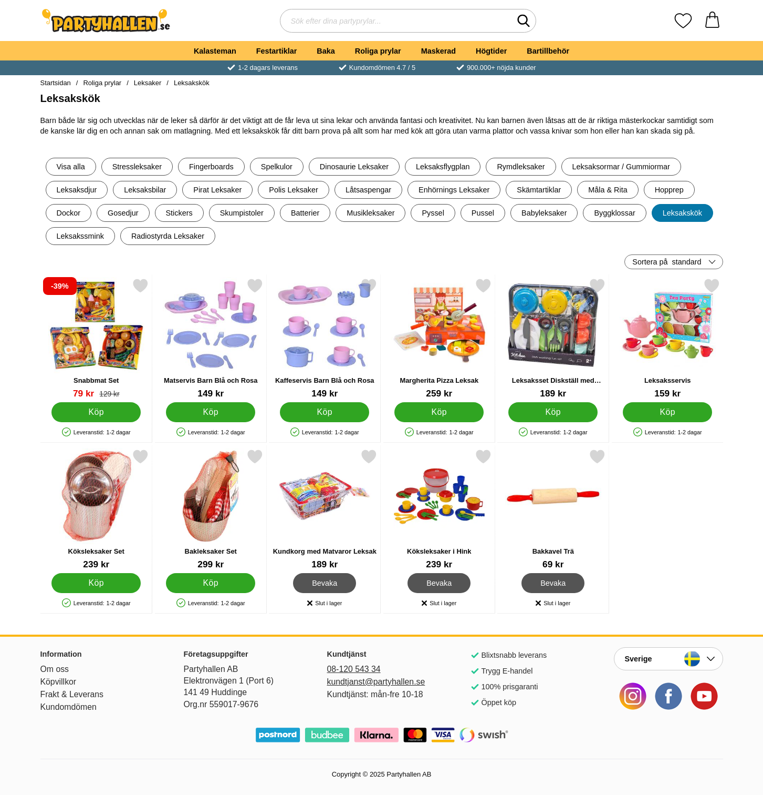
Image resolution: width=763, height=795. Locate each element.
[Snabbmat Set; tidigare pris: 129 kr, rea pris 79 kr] (96, 338)
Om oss (54, 669)
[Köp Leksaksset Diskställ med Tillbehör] (553, 412)
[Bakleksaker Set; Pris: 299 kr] (210, 509)
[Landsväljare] (668, 658)
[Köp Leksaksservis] (667, 412)
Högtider (491, 51)
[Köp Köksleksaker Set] (96, 583)
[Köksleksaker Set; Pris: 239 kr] (96, 509)
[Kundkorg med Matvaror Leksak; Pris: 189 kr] (325, 509)
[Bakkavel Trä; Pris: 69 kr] (553, 509)
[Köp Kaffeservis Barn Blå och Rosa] (324, 412)
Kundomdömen (68, 706)
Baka (326, 51)
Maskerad (438, 51)
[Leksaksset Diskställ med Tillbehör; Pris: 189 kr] (553, 338)
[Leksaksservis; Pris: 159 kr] (667, 338)
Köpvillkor (58, 681)
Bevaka (325, 583)
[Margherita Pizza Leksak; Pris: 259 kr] (439, 338)
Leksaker (148, 83)
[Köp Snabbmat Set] (96, 412)
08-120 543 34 (354, 669)
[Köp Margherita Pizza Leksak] (438, 412)
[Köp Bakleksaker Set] (210, 583)
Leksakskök (192, 83)
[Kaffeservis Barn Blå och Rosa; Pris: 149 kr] (325, 338)
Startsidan (55, 83)
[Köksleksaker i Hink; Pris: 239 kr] (439, 509)
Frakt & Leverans (72, 694)
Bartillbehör (548, 51)
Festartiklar (276, 51)
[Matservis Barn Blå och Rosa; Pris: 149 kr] (210, 338)
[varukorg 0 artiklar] (712, 21)
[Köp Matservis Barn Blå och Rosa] (210, 412)
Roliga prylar (378, 51)
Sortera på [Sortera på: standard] (666, 262)
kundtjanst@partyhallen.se (376, 681)
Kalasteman (215, 51)
